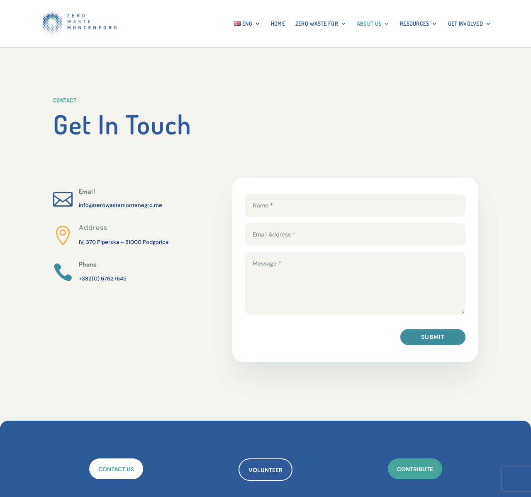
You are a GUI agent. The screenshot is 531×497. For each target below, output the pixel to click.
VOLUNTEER (265, 470)
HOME (278, 24)
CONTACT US (116, 469)
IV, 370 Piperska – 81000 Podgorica (123, 242)
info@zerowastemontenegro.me (120, 205)
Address (93, 227)
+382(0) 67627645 (103, 278)
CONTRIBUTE (415, 469)
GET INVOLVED (465, 24)
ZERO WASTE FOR (316, 24)
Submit (433, 337)
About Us (369, 24)
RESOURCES (414, 24)
